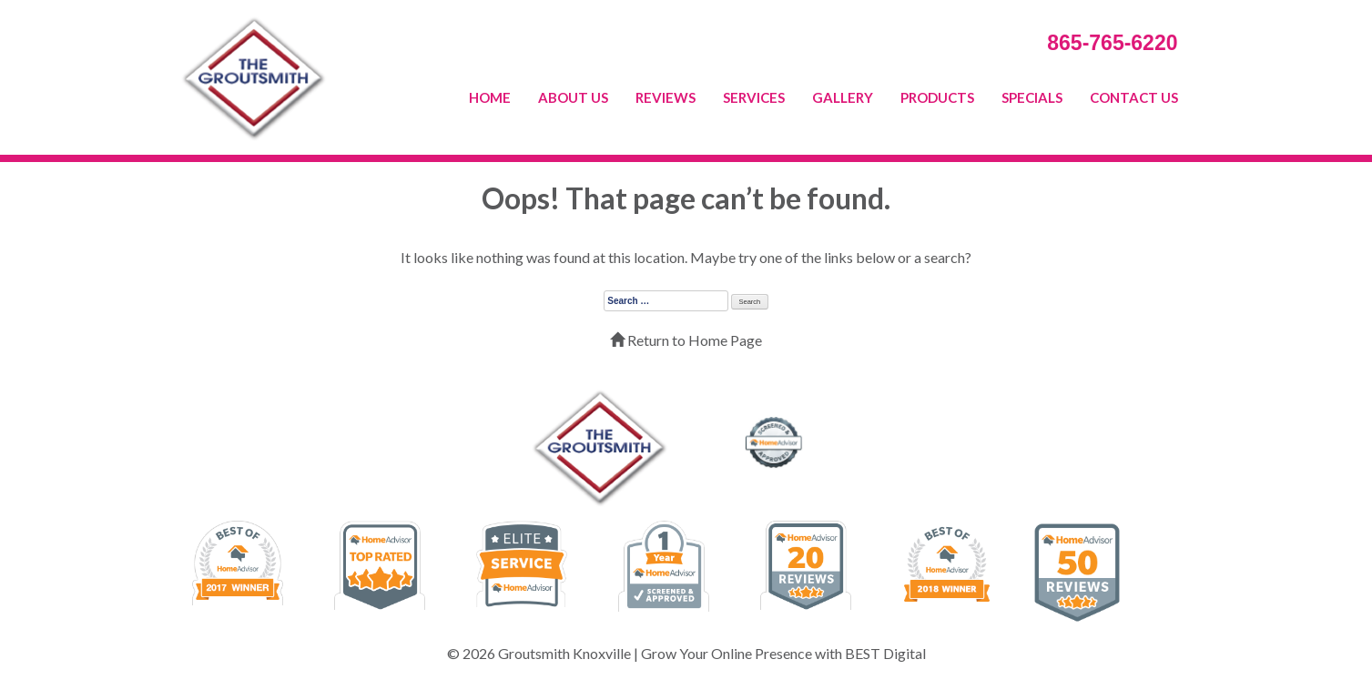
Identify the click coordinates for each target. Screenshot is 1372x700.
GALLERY (842, 97)
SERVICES (754, 97)
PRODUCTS (937, 97)
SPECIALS (1031, 97)
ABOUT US (573, 97)
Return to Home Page (686, 340)
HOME (490, 97)
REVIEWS (665, 97)
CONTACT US (1134, 97)
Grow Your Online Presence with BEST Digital (783, 653)
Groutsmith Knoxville (564, 653)
